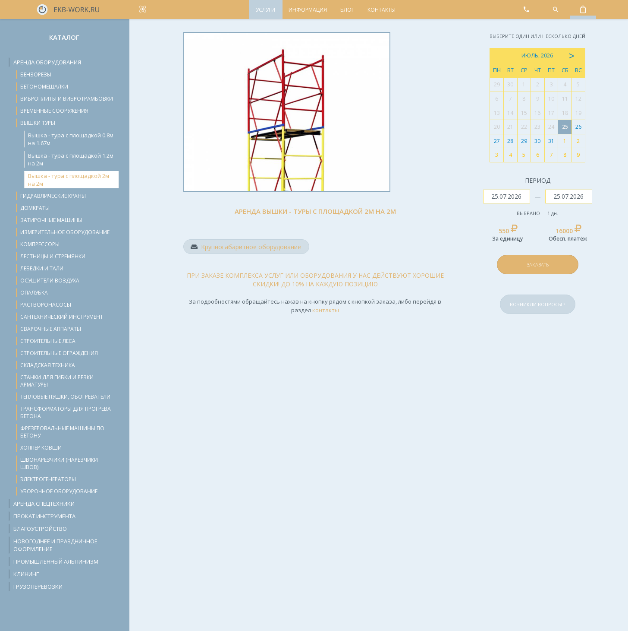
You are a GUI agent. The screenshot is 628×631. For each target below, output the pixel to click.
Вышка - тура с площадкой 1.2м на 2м (70, 159)
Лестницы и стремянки (52, 256)
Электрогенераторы (48, 479)
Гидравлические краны (53, 196)
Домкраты (35, 208)
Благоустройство (40, 529)
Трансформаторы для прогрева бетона (65, 412)
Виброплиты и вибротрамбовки (66, 98)
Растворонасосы (45, 304)
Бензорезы (35, 74)
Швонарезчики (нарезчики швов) (59, 463)
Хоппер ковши (41, 447)
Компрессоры (40, 244)
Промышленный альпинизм (55, 561)
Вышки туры (37, 123)
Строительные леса (47, 341)
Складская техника (47, 365)
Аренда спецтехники (44, 503)
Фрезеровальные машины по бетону (62, 432)
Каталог (64, 37)
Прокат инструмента (44, 516)
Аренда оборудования (47, 62)
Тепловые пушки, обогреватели (65, 396)
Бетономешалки (44, 86)
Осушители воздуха (49, 280)
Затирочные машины (51, 220)
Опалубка (34, 292)
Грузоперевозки (38, 586)
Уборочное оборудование (58, 491)
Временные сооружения (54, 110)
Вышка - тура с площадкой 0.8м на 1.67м (70, 139)
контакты (325, 310)
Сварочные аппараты (50, 329)
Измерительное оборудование (65, 232)
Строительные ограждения (59, 353)
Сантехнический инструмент (61, 316)
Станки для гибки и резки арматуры (57, 381)
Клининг (26, 574)
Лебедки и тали (41, 268)
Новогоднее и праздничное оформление (55, 545)
